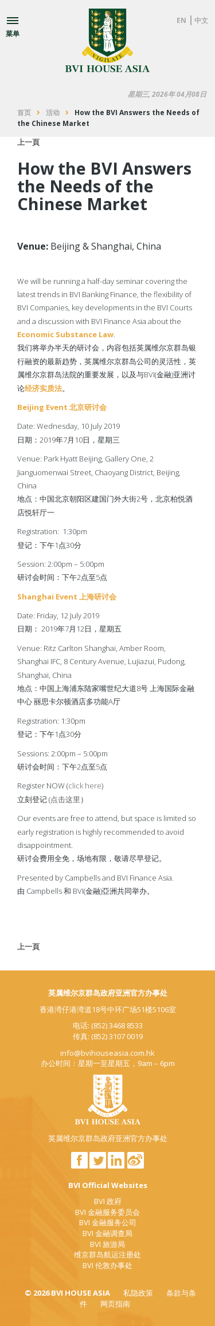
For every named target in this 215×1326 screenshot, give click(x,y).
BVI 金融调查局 (107, 1233)
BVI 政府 (108, 1201)
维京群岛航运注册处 (107, 1254)
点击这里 (65, 799)
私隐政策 (138, 1293)
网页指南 (115, 1304)
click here (84, 785)
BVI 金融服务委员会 (107, 1212)
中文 (201, 20)
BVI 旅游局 (107, 1244)
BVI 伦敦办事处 (107, 1265)
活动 (53, 112)
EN (181, 20)
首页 (24, 112)
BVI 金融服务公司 (107, 1222)
